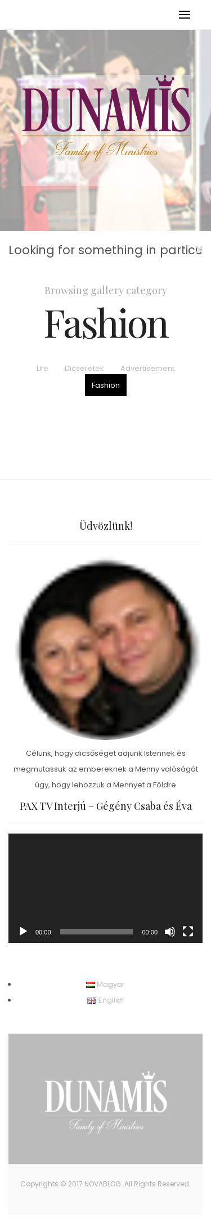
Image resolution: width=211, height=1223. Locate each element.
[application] (105, 888)
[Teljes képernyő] (188, 931)
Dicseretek (84, 368)
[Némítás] (170, 931)
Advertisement (147, 368)
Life (42, 368)
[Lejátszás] (23, 931)
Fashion (106, 385)
